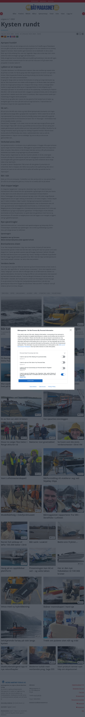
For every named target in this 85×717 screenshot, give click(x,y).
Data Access (42, 386)
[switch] (63, 357)
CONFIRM (30, 380)
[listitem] (42, 353)
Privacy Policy (51, 386)
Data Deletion (33, 386)
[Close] (71, 330)
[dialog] (42, 358)
